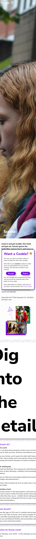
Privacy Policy (27, 286)
